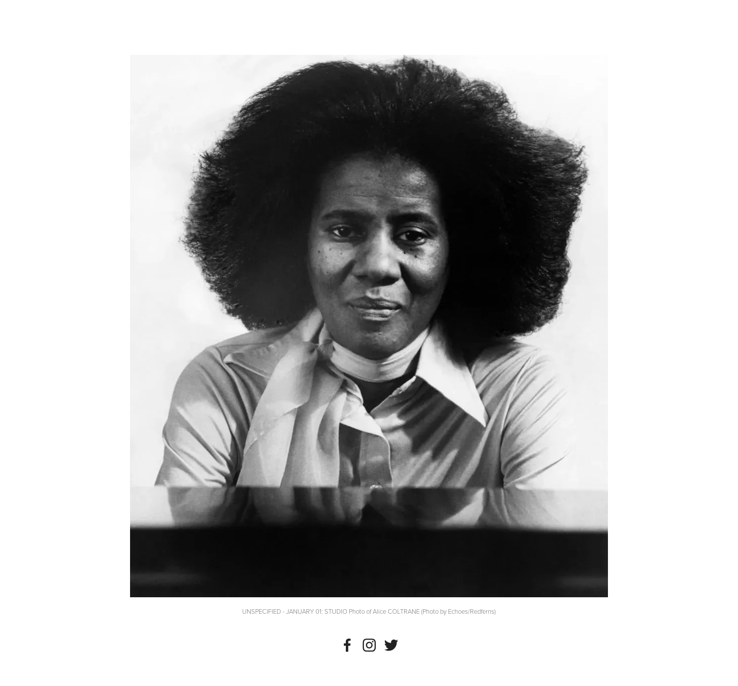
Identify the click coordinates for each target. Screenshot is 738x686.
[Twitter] (391, 645)
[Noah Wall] (347, 645)
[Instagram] (369, 645)
